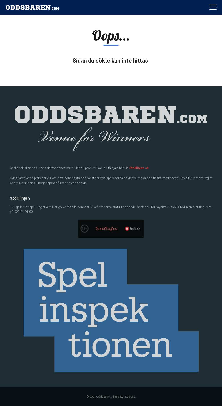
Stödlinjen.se (139, 168)
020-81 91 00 (23, 212)
